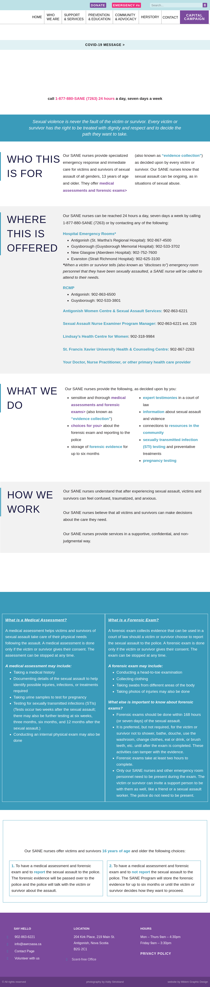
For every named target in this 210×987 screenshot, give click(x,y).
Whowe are (53, 17)
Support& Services (74, 17)
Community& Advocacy (125, 17)
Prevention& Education (99, 17)
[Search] (205, 5)
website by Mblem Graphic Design (188, 981)
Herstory (150, 17)
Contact (170, 17)
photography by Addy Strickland (105, 981)
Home (37, 17)
